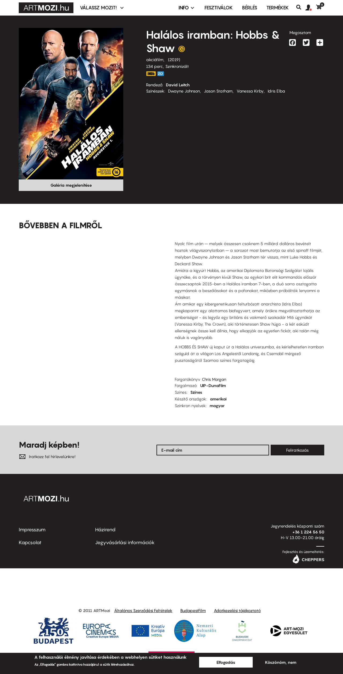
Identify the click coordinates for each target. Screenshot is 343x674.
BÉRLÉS (249, 7)
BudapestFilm (193, 610)
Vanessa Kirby (250, 91)
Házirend (105, 529)
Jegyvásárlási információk (125, 542)
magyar (217, 405)
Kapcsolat (30, 542)
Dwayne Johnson (184, 91)
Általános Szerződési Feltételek (143, 610)
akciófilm (154, 59)
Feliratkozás (297, 450)
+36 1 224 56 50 (308, 531)
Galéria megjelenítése (71, 185)
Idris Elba (276, 91)
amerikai (218, 398)
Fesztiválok (218, 7)
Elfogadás (226, 662)
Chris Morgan (214, 379)
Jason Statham (218, 91)
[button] (310, 7)
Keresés (300, 7)
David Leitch (178, 84)
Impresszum (32, 529)
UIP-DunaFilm (213, 385)
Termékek (277, 7)
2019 (174, 59)
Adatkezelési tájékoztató (237, 610)
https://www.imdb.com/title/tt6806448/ (151, 73)
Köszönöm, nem (280, 662)
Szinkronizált (177, 66)
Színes (196, 392)
